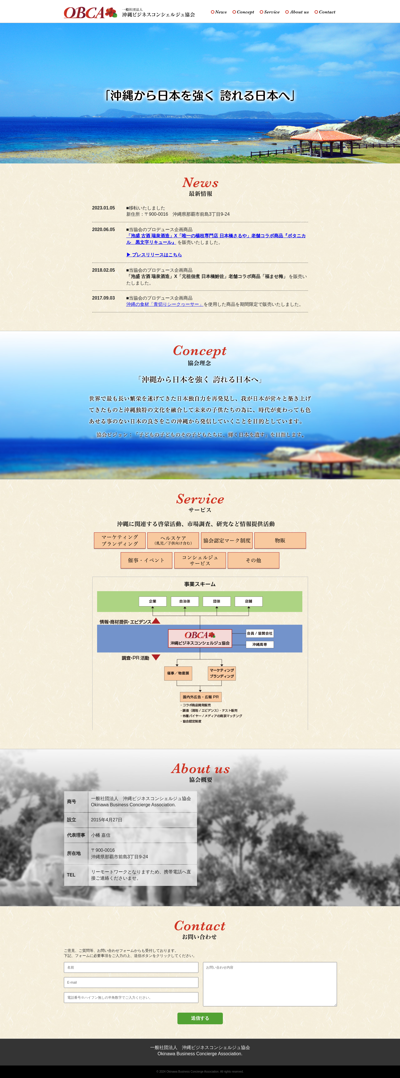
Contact (325, 12)
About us (297, 12)
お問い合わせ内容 (270, 984)
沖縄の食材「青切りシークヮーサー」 (165, 304)
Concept (243, 12)
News (219, 12)
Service (270, 12)
